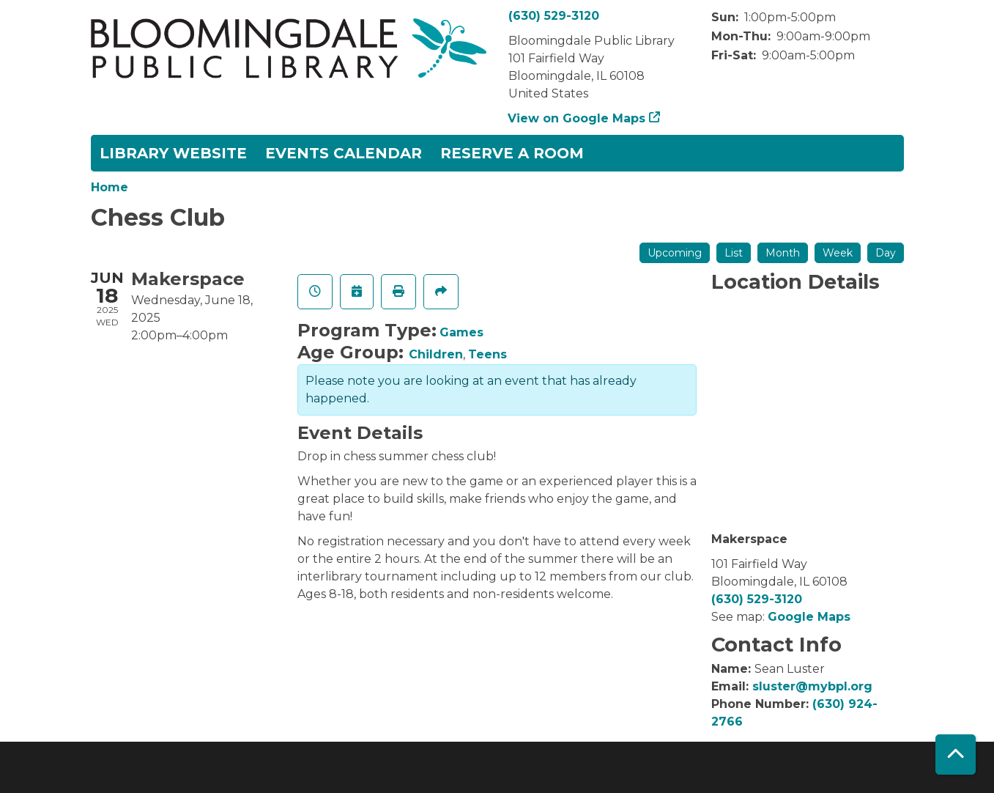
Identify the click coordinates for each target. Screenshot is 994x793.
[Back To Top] (955, 754)
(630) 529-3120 (553, 16)
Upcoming (675, 252)
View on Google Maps (576, 118)
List (733, 252)
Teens (487, 354)
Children (436, 354)
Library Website (173, 153)
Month (782, 252)
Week (838, 252)
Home (109, 187)
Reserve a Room (512, 153)
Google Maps (809, 617)
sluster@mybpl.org (812, 686)
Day (885, 252)
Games (461, 332)
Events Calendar (343, 153)
